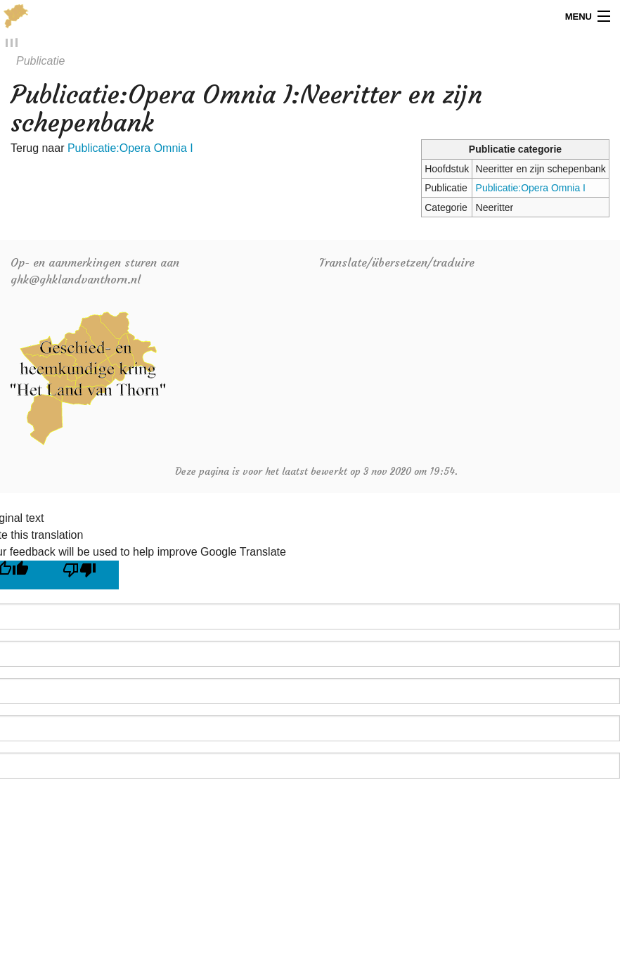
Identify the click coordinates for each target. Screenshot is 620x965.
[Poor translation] (85, 575)
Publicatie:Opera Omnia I (531, 188)
